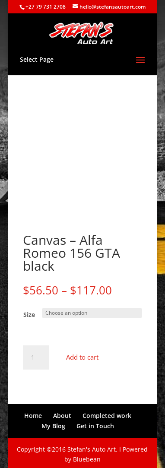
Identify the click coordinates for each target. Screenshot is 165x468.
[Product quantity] (36, 354)
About (62, 412)
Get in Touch (95, 423)
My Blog (53, 423)
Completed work (106, 412)
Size (29, 312)
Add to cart (82, 354)
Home (33, 412)
